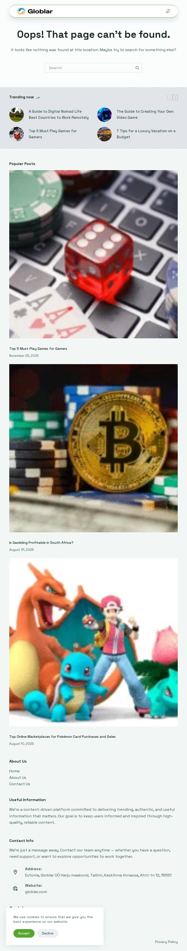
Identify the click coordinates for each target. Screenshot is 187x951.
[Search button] (137, 68)
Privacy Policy (166, 942)
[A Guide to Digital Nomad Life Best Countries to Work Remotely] (16, 114)
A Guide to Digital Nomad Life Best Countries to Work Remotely (59, 114)
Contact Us (19, 783)
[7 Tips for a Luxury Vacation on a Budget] (104, 134)
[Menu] (168, 11)
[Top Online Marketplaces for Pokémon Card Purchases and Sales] (93, 642)
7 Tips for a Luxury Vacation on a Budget (146, 134)
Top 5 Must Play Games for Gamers (53, 134)
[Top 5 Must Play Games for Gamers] (16, 134)
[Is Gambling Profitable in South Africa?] (93, 448)
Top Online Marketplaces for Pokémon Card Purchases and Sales (62, 736)
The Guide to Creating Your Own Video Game (145, 114)
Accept (24, 933)
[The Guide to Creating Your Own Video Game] (104, 114)
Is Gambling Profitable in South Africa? (41, 542)
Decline (47, 933)
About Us (17, 777)
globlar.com (36, 891)
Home (14, 771)
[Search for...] (88, 68)
